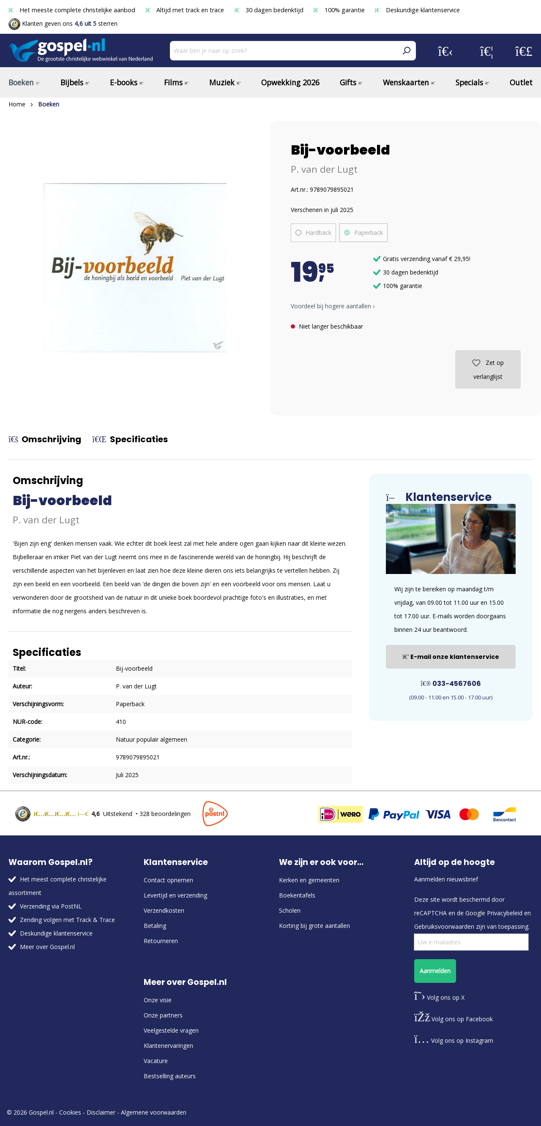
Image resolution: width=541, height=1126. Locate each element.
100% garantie (340, 10)
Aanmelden (435, 971)
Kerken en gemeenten (309, 880)
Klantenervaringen (168, 1046)
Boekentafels (297, 895)
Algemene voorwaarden (153, 1112)
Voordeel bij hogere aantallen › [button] (332, 306)
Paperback (368, 232)
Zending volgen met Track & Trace (67, 920)
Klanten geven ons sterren (62, 23)
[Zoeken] (406, 50)
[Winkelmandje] (524, 51)
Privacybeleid (504, 913)
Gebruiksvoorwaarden (444, 926)
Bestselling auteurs (170, 1076)
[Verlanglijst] (486, 50)
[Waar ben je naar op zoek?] (283, 50)
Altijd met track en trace (185, 10)
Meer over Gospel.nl (47, 947)
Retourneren (161, 941)
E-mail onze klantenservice (450, 657)
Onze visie (158, 1000)
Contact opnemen (168, 880)
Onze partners (163, 1015)
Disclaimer (101, 1112)
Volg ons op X (439, 997)
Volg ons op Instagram (453, 1040)
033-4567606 (451, 683)
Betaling (155, 926)
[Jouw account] (445, 50)
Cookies (70, 1112)
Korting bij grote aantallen (314, 926)
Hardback (318, 232)
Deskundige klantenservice (417, 10)
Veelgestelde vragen (171, 1030)
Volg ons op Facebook (453, 1019)
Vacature (156, 1061)
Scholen (290, 910)
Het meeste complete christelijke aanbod (72, 10)
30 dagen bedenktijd (269, 10)
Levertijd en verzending (175, 895)
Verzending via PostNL (51, 906)
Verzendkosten (164, 910)
